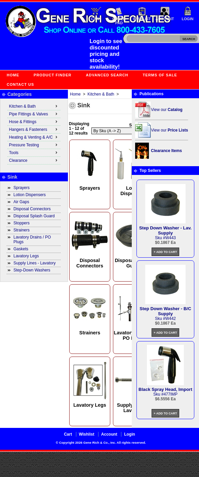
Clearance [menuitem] (34, 160)
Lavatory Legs (26, 256)
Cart (96, 19)
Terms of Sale (160, 75)
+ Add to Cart (165, 252)
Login (188, 19)
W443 (170, 237)
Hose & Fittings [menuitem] (34, 121)
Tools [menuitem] (34, 152)
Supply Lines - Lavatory (34, 263)
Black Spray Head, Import (165, 389)
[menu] (34, 133)
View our (167, 109)
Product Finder (52, 75)
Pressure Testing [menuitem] (34, 144)
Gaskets (20, 249)
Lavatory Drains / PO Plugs (32, 239)
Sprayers (21, 187)
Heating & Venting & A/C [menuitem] (34, 137)
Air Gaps (21, 201)
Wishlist (142, 19)
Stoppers (21, 223)
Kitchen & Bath (100, 94)
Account (165, 19)
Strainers (21, 230)
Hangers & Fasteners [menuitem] (34, 129)
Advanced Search (107, 75)
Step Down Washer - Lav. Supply (165, 230)
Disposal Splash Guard (34, 216)
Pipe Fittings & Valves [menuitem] (34, 113)
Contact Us (20, 84)
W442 (170, 318)
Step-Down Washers (31, 270)
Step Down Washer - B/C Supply (165, 311)
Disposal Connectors (32, 209)
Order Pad (119, 21)
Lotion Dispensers (29, 194)
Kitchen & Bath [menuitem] (34, 106)
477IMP (170, 394)
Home (13, 75)
